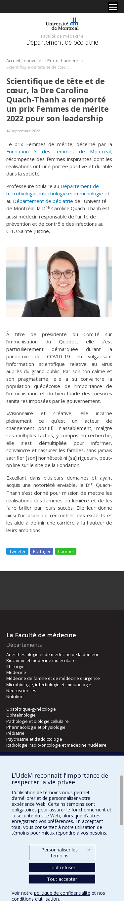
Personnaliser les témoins (65, 852)
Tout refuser (62, 867)
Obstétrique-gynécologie (31, 709)
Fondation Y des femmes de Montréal (58, 151)
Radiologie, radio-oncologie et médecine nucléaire (56, 745)
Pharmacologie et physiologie (35, 727)
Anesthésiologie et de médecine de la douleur (52, 654)
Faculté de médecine (62, 36)
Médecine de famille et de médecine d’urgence (53, 678)
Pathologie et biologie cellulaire (37, 721)
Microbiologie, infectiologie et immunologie (48, 684)
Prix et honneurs (64, 60)
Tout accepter (62, 879)
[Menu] (113, 7)
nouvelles (34, 60)
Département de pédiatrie (62, 42)
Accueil (13, 60)
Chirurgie (15, 666)
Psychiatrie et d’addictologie (34, 739)
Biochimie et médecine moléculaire (41, 660)
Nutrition (14, 696)
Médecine (16, 672)
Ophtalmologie (21, 715)
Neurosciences (21, 690)
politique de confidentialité (62, 893)
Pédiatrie (15, 733)
